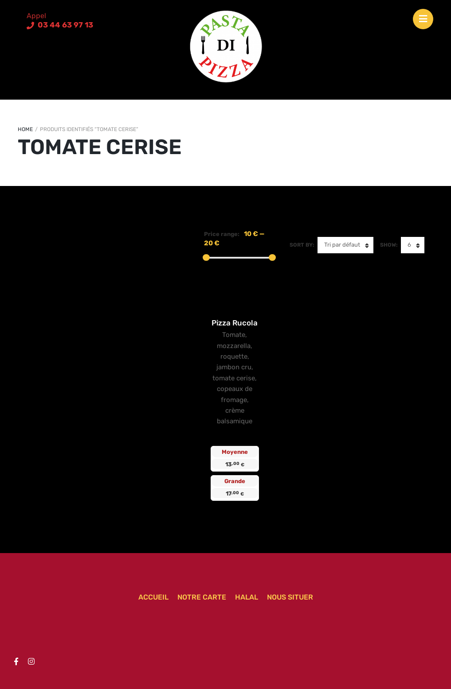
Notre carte (201, 597)
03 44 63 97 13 (64, 24)
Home (25, 129)
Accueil (153, 597)
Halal (246, 597)
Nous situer (290, 597)
